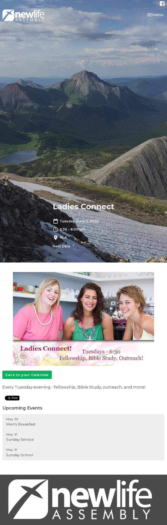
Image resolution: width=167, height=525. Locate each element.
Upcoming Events (22, 408)
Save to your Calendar (27, 375)
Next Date (64, 245)
